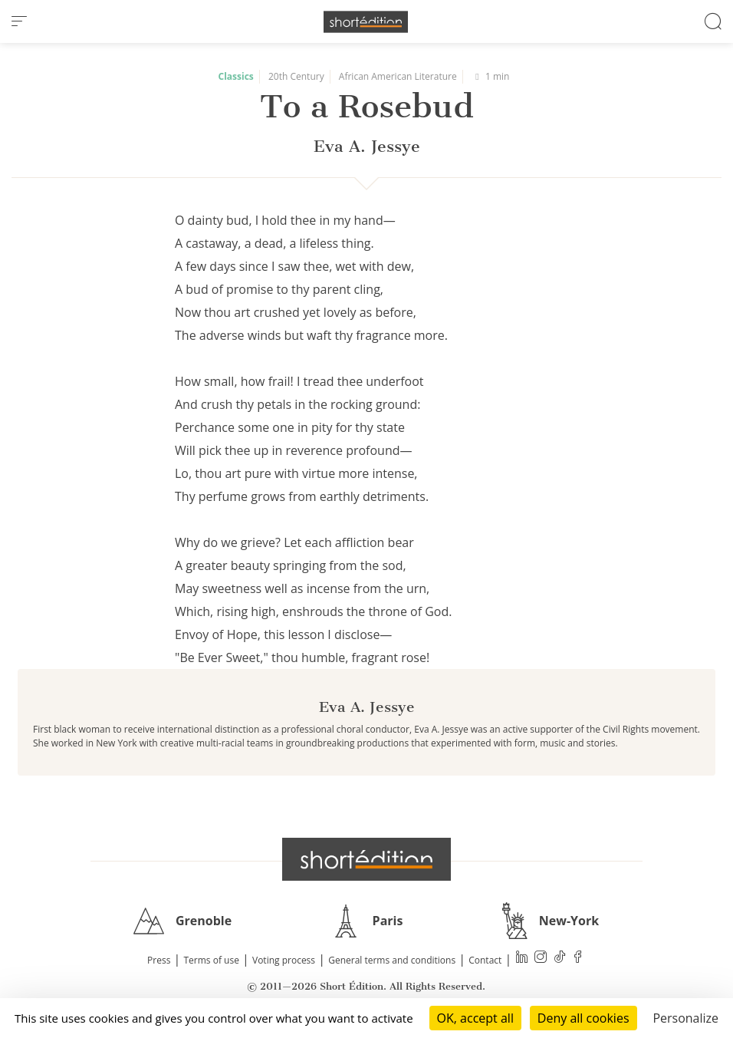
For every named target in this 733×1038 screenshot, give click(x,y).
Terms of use (211, 960)
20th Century (296, 76)
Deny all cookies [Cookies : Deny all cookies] (583, 1018)
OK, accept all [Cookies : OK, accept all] (475, 1018)
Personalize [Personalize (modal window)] (685, 1018)
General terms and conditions (391, 960)
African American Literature (398, 76)
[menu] (19, 21)
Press (158, 960)
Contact (484, 960)
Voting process (283, 960)
